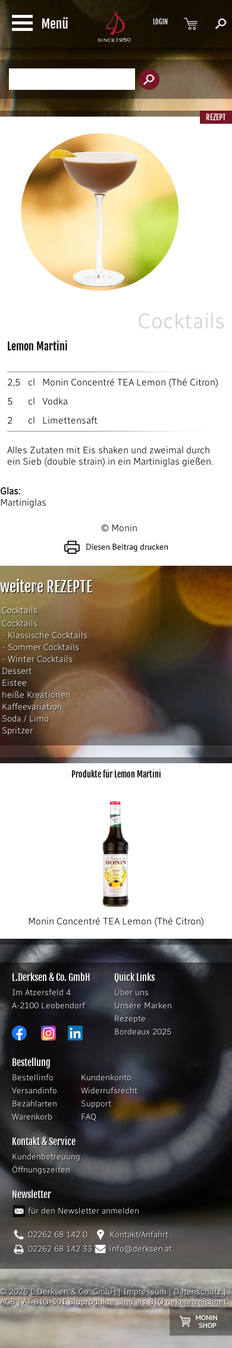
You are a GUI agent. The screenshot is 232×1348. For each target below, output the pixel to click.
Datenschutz (197, 1292)
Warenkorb (32, 1117)
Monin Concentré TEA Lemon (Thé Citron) (130, 382)
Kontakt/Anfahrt (138, 1235)
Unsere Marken (143, 1006)
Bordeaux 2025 (142, 1032)
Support (96, 1104)
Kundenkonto (106, 1078)
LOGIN (160, 22)
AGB (7, 1302)
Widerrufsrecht (109, 1091)
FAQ (88, 1117)
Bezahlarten (34, 1104)
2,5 (14, 382)
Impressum (145, 1292)
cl (31, 382)
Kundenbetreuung (46, 1157)
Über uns (131, 993)
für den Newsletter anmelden (83, 1211)
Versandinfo (34, 1091)
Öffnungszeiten (41, 1170)
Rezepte (130, 1019)
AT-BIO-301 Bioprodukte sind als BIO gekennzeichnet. (125, 1302)
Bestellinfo (33, 1078)
